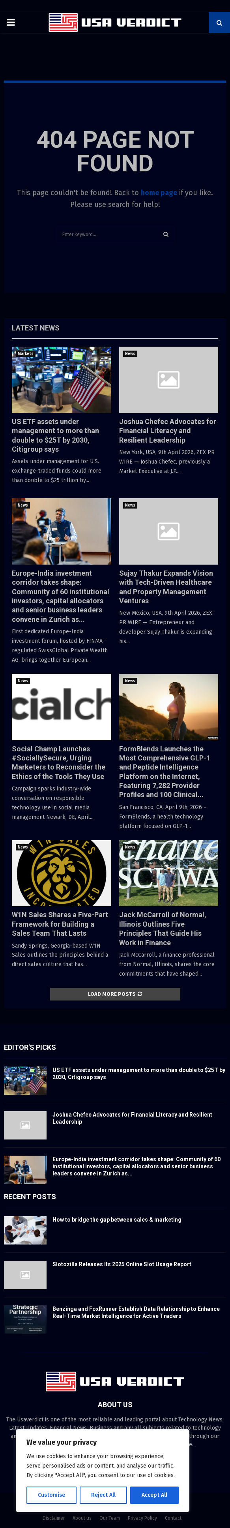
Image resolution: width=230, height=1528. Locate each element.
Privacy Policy (142, 1518)
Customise (51, 1495)
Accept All (154, 1495)
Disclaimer (54, 1518)
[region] (102, 1470)
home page (159, 192)
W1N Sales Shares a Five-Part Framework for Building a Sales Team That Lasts (60, 923)
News (130, 353)
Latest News (36, 328)
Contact (173, 1518)
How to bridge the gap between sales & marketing (116, 1219)
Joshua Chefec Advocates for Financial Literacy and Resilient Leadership (167, 430)
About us (82, 1518)
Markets (26, 353)
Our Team (109, 1518)
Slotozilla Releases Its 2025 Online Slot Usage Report (121, 1264)
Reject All (103, 1495)
